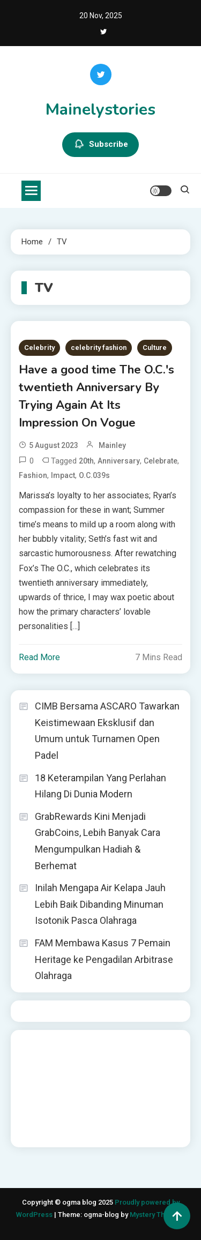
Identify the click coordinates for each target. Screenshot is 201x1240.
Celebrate (160, 461)
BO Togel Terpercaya (82, 1045)
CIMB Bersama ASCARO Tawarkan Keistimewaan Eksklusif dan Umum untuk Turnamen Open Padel (107, 730)
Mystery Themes (156, 1215)
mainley (112, 445)
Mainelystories (100, 110)
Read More (39, 657)
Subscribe (100, 144)
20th (86, 461)
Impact (63, 475)
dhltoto (31, 1045)
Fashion (33, 475)
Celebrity (39, 347)
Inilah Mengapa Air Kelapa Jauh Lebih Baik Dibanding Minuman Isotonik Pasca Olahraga (100, 904)
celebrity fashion (98, 347)
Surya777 (35, 1132)
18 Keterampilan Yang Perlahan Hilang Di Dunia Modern (100, 786)
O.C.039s (94, 475)
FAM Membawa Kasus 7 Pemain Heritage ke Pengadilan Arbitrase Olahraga (104, 959)
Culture (155, 347)
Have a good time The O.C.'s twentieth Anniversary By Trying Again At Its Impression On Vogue (96, 396)
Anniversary (119, 461)
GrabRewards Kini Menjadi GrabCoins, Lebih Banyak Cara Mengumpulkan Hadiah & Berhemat (97, 841)
